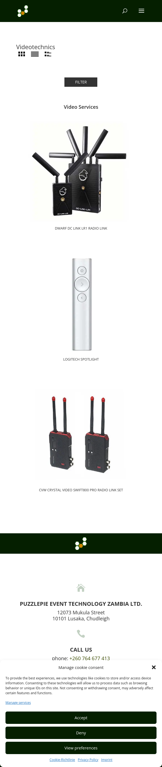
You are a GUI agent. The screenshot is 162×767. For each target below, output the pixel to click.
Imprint (106, 759)
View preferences (80, 748)
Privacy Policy (88, 759)
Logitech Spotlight (81, 359)
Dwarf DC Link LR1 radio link (81, 228)
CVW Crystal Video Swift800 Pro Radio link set (81, 490)
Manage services (18, 702)
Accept (81, 717)
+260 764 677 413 (89, 658)
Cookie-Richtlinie (62, 759)
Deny (81, 732)
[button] (154, 667)
